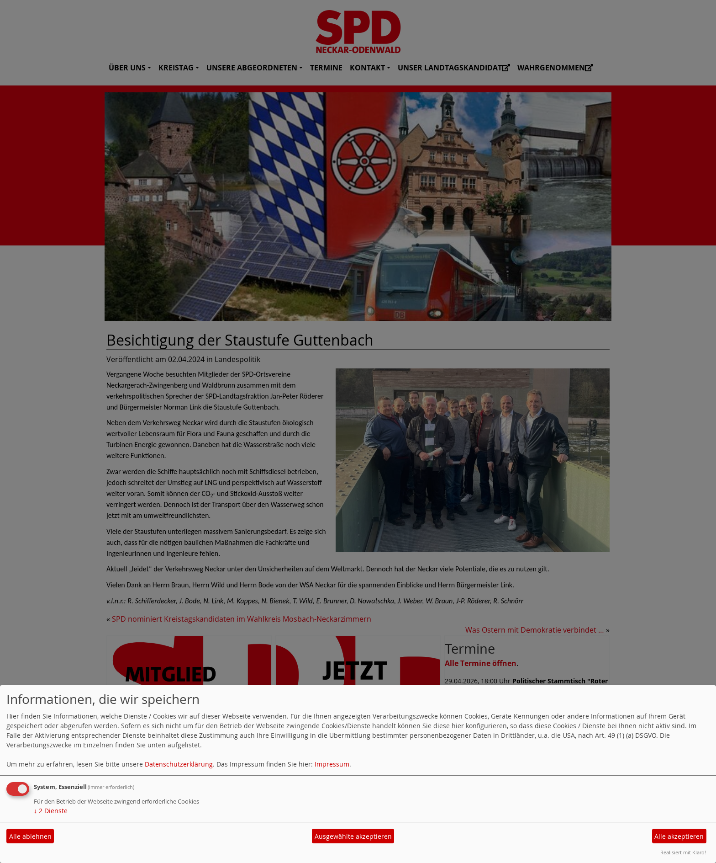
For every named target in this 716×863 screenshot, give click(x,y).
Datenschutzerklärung (179, 764)
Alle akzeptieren (679, 836)
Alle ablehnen (30, 836)
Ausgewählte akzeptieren (353, 836)
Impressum (332, 764)
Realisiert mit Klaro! (683, 852)
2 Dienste (51, 810)
